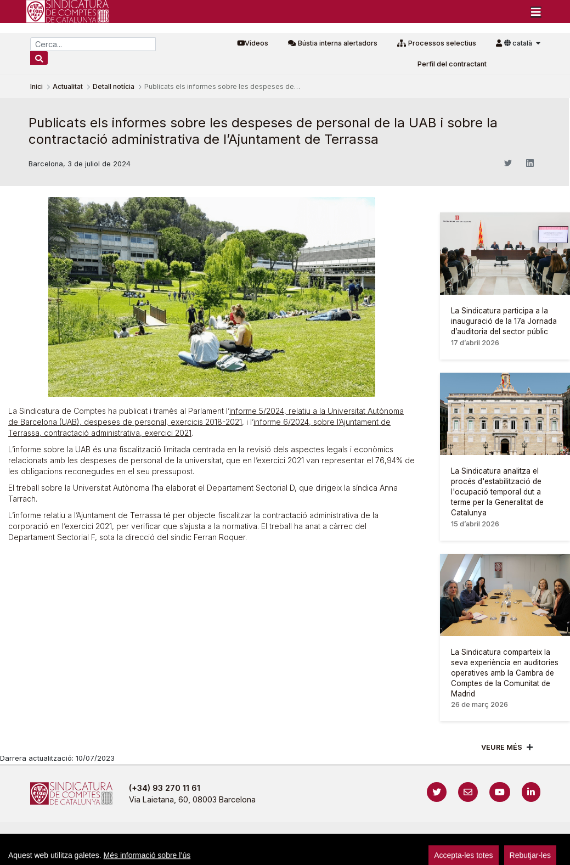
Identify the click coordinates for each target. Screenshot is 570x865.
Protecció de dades (424, 838)
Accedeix (554, 838)
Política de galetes (338, 838)
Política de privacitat (251, 838)
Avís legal (179, 838)
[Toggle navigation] (536, 11)
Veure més (501, 747)
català (519, 43)
